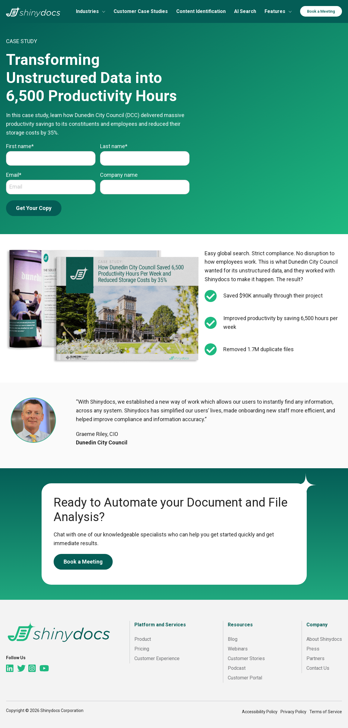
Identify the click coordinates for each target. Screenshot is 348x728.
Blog (232, 639)
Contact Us (317, 668)
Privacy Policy (293, 711)
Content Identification (201, 11)
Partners (315, 658)
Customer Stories (246, 658)
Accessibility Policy (259, 711)
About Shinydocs (324, 639)
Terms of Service (325, 711)
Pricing (141, 649)
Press (312, 649)
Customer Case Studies (141, 11)
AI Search (245, 11)
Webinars (238, 649)
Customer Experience (157, 658)
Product (142, 639)
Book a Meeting (321, 11)
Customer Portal (245, 678)
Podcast (237, 668)
